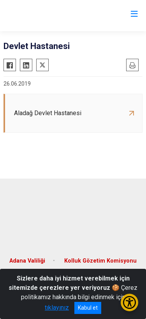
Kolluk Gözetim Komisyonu (100, 261)
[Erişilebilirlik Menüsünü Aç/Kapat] (129, 302)
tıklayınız (57, 307)
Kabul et (88, 308)
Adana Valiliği (27, 261)
